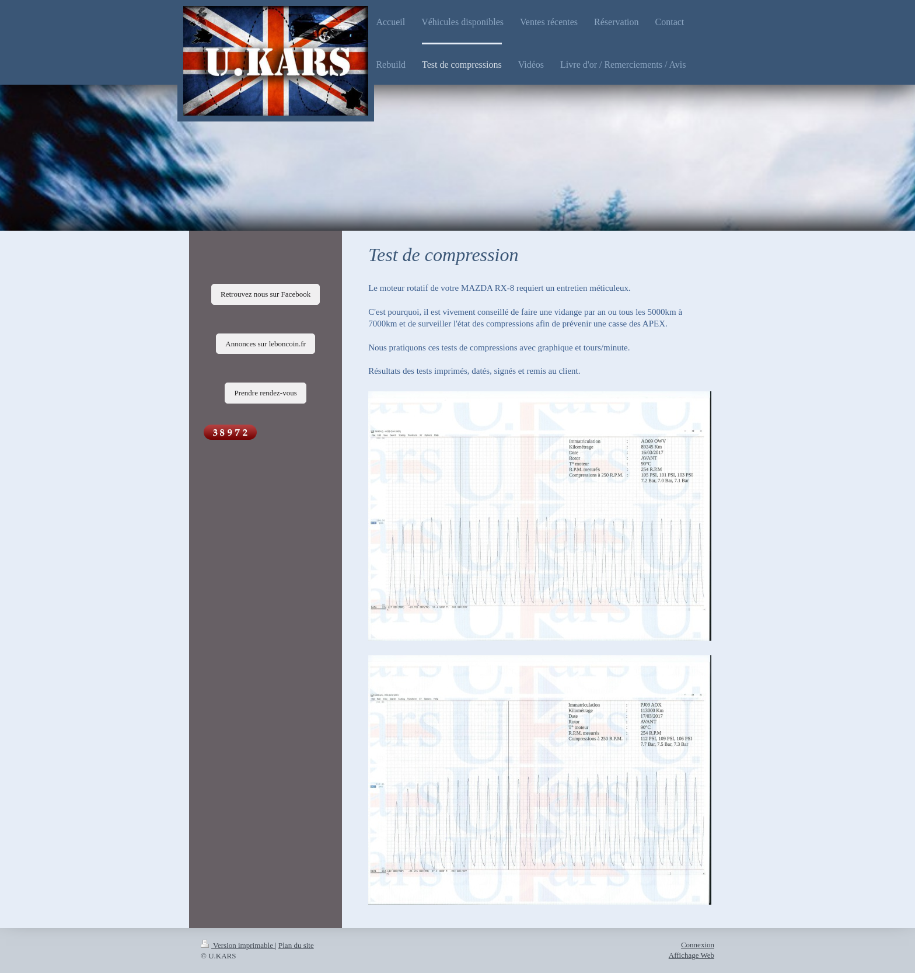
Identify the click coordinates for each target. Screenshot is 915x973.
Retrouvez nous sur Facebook (265, 294)
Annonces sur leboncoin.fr (265, 343)
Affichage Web (691, 955)
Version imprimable (238, 945)
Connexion (697, 944)
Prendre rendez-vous (265, 392)
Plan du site (296, 945)
